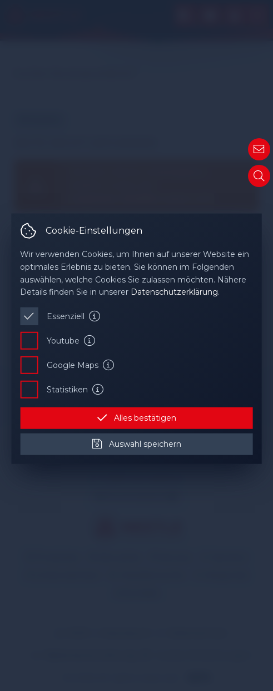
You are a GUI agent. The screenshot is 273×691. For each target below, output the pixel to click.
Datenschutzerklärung (174, 292)
